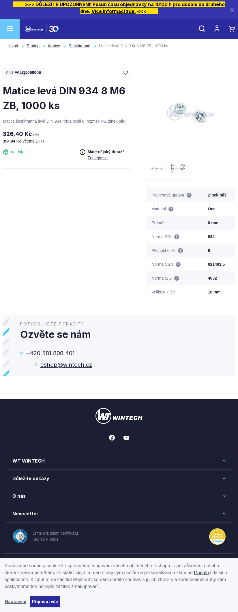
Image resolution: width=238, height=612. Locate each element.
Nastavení (15, 601)
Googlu (201, 572)
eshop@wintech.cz (66, 364)
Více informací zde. (113, 11)
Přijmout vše (45, 601)
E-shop (33, 46)
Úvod (13, 46)
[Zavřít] (232, 9)
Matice (54, 46)
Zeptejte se (98, 158)
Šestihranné (79, 46)
